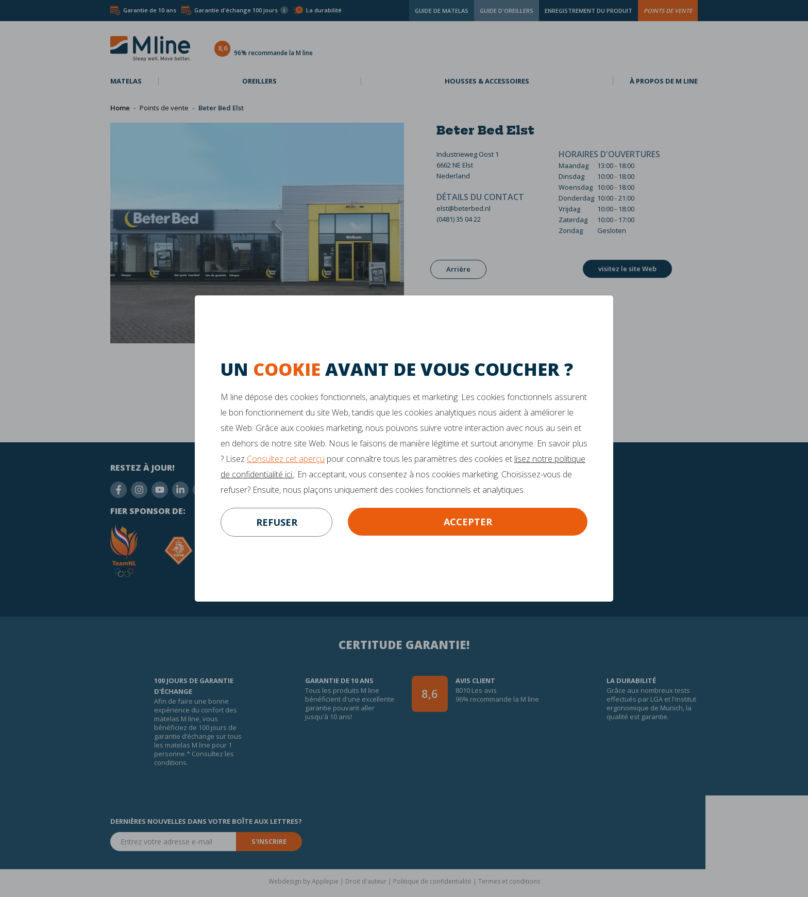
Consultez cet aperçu (286, 458)
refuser (276, 522)
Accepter (468, 522)
